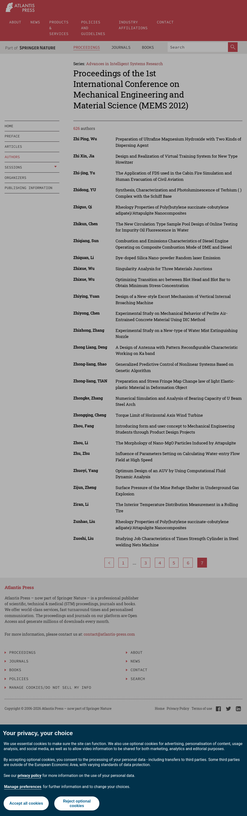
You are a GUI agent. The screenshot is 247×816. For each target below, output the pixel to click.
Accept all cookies (26, 803)
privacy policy (29, 775)
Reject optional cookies (77, 803)
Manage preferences (22, 787)
